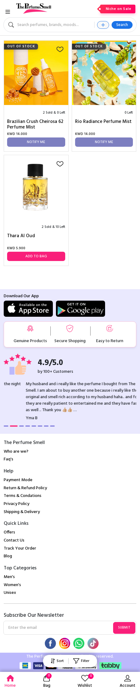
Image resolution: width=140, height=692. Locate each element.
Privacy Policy (16, 503)
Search (122, 25)
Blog (8, 556)
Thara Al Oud (21, 236)
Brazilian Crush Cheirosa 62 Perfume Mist (35, 124)
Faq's (8, 459)
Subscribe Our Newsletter (34, 615)
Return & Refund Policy (25, 488)
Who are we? (16, 451)
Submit (124, 627)
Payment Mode (18, 480)
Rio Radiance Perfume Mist (103, 122)
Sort (57, 661)
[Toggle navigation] (7, 11)
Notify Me (36, 142)
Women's (12, 585)
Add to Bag (36, 256)
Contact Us (14, 540)
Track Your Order (20, 548)
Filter (81, 661)
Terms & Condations (22, 495)
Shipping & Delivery (22, 512)
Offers (9, 532)
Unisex (10, 592)
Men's (9, 577)
